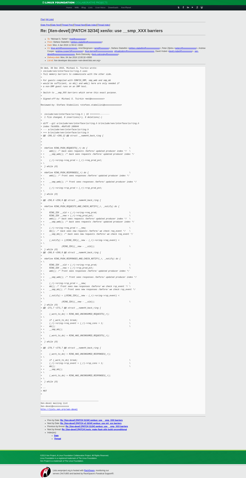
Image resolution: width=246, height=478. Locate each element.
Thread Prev (67, 25)
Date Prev (45, 25)
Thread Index (104, 25)
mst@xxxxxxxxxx (78, 39)
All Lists (49, 19)
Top (42, 19)
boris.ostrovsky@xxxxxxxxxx (105, 54)
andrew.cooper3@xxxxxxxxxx (69, 51)
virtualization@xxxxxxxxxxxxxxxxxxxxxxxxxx (134, 51)
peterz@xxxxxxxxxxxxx (185, 48)
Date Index (91, 25)
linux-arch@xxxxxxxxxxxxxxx (64, 48)
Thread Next (79, 25)
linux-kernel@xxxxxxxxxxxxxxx (99, 51)
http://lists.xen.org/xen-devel (59, 409)
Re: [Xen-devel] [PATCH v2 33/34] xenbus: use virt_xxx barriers (90, 423)
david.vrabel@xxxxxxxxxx (180, 51)
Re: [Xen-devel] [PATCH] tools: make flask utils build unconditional (94, 429)
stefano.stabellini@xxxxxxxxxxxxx (86, 42)
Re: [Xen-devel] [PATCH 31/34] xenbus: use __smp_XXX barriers (91, 420)
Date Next (55, 25)
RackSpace (89, 470)
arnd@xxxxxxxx (101, 48)
